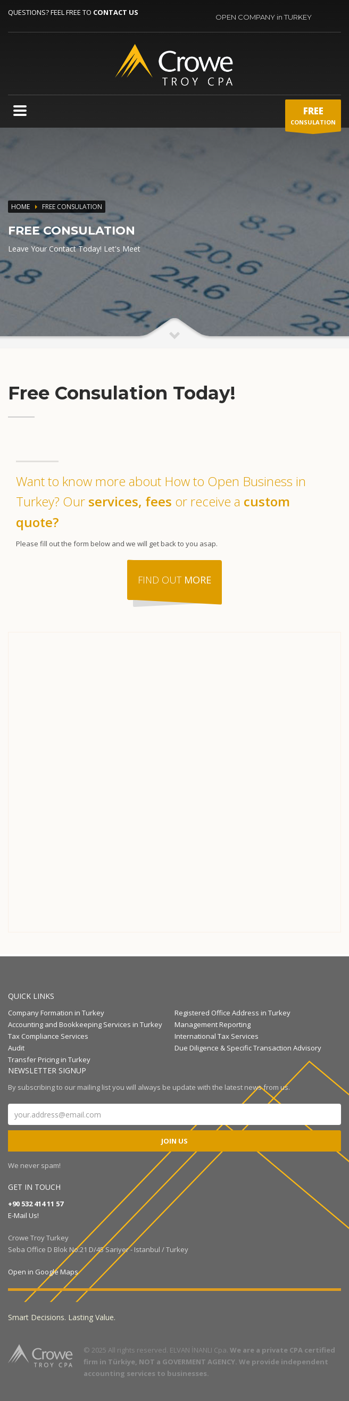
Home (20, 206)
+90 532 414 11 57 (35, 1203)
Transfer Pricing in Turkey (49, 1059)
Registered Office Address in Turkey (232, 1013)
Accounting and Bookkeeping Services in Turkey (85, 1024)
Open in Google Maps (43, 1272)
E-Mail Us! (23, 1215)
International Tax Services (216, 1036)
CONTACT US (115, 12)
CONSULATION (313, 118)
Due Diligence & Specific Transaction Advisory (247, 1048)
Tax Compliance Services (48, 1036)
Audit (16, 1048)
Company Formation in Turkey (56, 1013)
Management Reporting (212, 1024)
